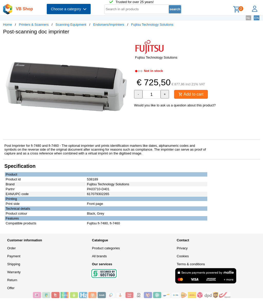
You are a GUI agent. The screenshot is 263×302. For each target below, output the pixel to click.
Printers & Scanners (34, 24)
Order (11, 248)
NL (248, 18)
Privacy (182, 248)
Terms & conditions (191, 264)
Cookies (183, 256)
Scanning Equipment (70, 24)
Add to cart (191, 94)
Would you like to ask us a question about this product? (175, 105)
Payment (13, 256)
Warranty (14, 272)
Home (7, 24)
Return (12, 280)
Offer (11, 288)
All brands (99, 256)
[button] (127, 44)
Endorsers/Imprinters (108, 24)
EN (256, 18)
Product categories (106, 248)
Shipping (13, 264)
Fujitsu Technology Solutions (152, 24)
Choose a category (69, 9)
